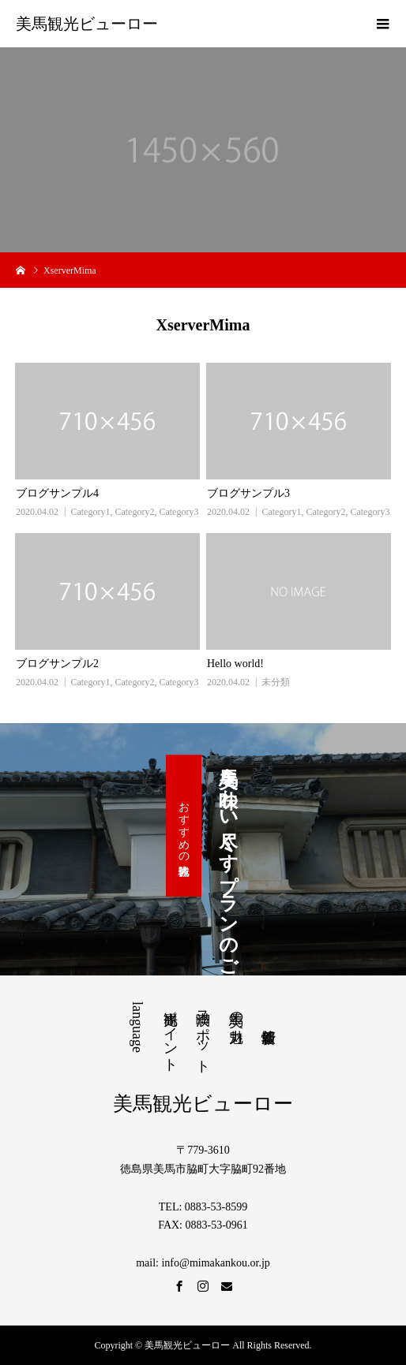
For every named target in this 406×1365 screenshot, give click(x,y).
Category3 (178, 511)
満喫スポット (203, 1034)
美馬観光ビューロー (87, 23)
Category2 (134, 511)
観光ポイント (171, 1033)
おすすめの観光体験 (184, 825)
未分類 (275, 682)
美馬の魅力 (236, 1010)
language (137, 1027)
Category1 (90, 511)
